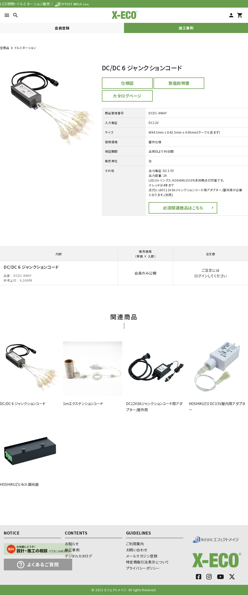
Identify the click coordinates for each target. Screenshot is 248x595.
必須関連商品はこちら (183, 208)
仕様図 (127, 83)
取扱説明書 (179, 83)
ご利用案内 (135, 543)
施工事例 (186, 27)
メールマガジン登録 (142, 555)
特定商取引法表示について (147, 562)
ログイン (201, 275)
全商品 (4, 47)
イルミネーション (25, 47)
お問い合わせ (136, 549)
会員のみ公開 (145, 273)
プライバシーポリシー (143, 568)
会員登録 (62, 27)
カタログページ (127, 96)
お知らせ (72, 543)
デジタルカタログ (78, 555)
